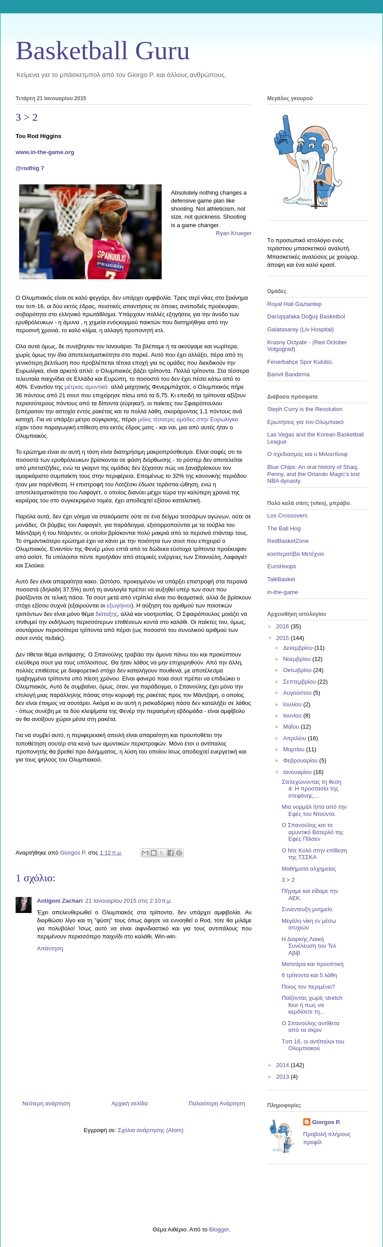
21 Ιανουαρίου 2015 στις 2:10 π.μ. (129, 900)
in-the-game (282, 592)
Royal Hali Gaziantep (294, 304)
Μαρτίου (294, 749)
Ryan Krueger (234, 233)
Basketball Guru (103, 50)
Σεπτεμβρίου (300, 681)
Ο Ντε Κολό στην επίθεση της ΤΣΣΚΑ (314, 854)
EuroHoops (281, 566)
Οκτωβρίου (298, 670)
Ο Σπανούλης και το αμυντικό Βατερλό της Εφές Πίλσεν (312, 832)
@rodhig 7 (30, 168)
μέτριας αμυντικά (88, 386)
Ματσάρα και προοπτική (312, 964)
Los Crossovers (287, 515)
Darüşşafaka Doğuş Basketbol (306, 316)
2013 (283, 1076)
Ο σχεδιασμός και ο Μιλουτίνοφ (307, 454)
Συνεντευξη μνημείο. (307, 909)
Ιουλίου (293, 704)
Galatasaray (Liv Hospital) (300, 329)
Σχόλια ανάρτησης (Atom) (150, 1130)
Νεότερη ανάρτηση (46, 1103)
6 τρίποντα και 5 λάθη (309, 975)
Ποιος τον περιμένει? (308, 986)
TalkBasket (281, 579)
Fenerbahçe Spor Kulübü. (300, 362)
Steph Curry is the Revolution (304, 409)
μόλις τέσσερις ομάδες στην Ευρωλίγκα (188, 419)
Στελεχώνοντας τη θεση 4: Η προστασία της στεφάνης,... (311, 788)
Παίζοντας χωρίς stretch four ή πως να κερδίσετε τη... (311, 1004)
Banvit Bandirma (288, 374)
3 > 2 (287, 879)
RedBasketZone (288, 541)
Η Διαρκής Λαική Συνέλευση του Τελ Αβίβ (308, 946)
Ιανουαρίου (298, 772)
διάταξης (106, 614)
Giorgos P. (326, 1122)
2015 (283, 638)
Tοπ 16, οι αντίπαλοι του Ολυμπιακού (312, 1045)
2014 (283, 1065)
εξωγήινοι (118, 605)
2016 (283, 626)
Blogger (218, 1229)
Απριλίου (295, 738)
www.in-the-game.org (45, 152)
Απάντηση (50, 948)
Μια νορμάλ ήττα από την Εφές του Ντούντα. (313, 810)
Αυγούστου (298, 692)
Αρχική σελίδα (129, 1103)
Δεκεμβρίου (298, 647)
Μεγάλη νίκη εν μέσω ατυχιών (308, 924)
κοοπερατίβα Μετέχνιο (295, 553)
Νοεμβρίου (298, 659)
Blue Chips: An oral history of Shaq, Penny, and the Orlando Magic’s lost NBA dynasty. (313, 474)
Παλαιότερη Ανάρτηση (217, 1103)
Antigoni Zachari (60, 900)
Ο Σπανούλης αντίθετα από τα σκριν (310, 1027)
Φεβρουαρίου (301, 760)
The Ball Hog (284, 528)
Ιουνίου (293, 715)
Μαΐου (292, 726)
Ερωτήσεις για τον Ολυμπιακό (305, 422)
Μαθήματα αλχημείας (308, 868)
